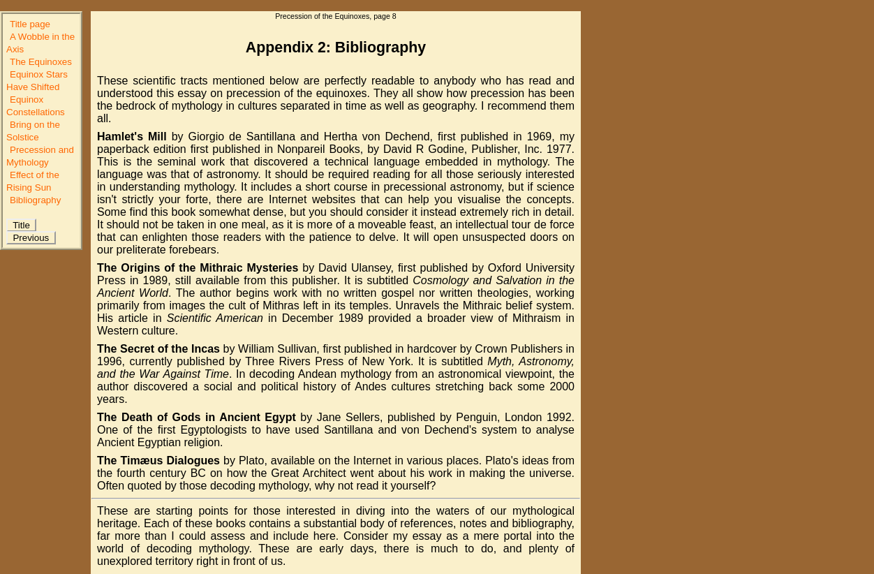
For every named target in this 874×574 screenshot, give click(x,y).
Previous (31, 238)
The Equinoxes (41, 62)
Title (21, 225)
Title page (30, 24)
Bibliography (35, 200)
